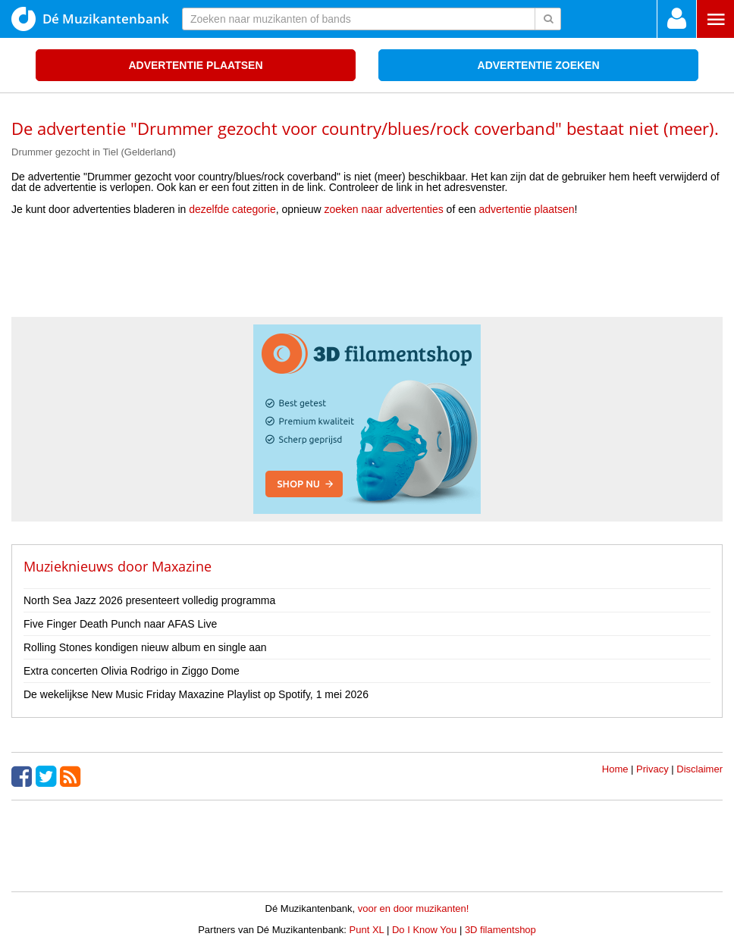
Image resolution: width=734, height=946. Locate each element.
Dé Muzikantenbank (90, 19)
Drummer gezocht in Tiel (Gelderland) (93, 152)
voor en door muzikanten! (413, 908)
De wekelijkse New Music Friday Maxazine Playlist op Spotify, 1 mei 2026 (196, 694)
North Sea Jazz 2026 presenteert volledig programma (149, 600)
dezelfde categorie (232, 209)
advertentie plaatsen (526, 209)
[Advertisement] (367, 271)
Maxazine (182, 566)
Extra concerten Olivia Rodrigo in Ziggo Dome (132, 671)
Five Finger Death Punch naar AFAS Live (120, 624)
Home (615, 769)
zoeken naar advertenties (384, 209)
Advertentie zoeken (539, 65)
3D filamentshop (500, 929)
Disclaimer (699, 769)
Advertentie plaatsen (195, 65)
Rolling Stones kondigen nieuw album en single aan (145, 647)
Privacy (652, 769)
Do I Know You (424, 929)
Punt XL (367, 929)
